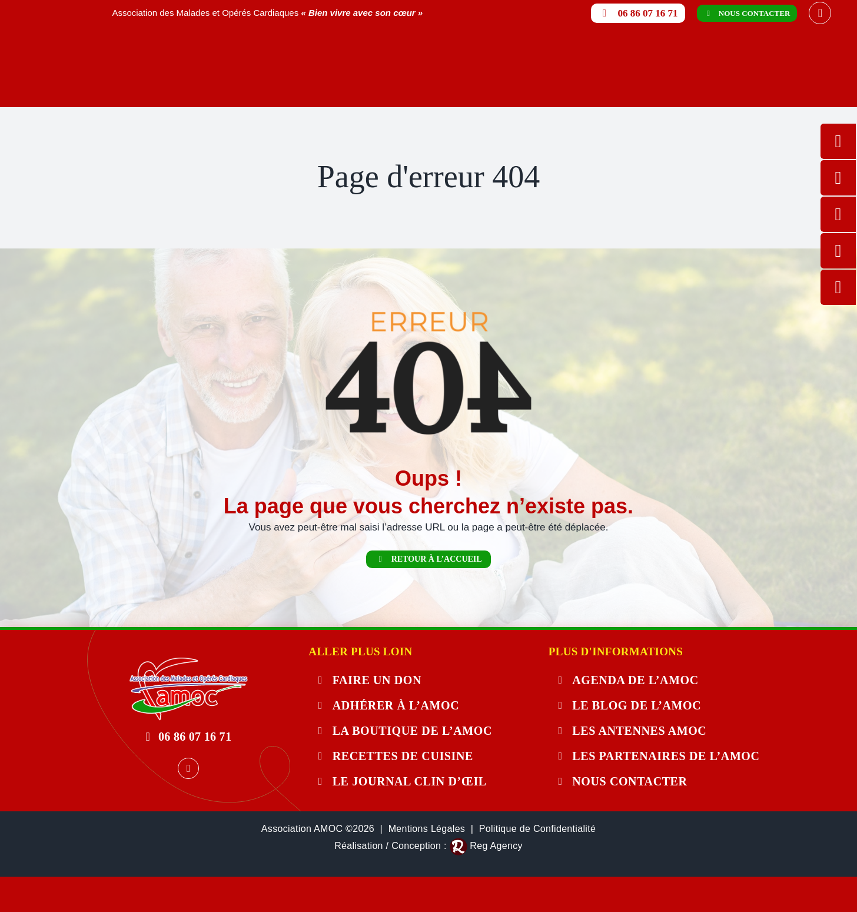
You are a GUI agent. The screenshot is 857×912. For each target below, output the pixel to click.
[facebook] (820, 13)
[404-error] (188, 662)
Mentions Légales (427, 829)
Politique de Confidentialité (537, 829)
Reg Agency (496, 846)
